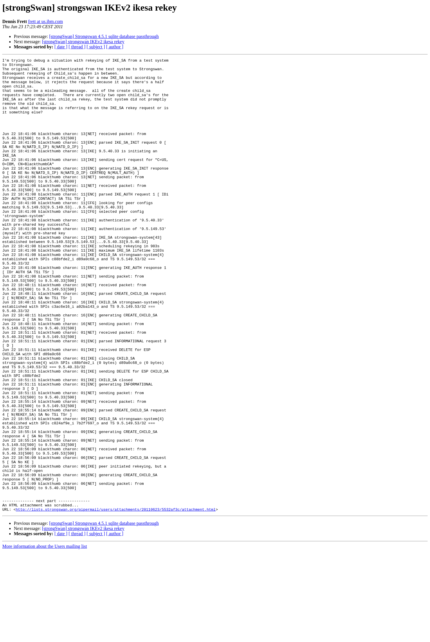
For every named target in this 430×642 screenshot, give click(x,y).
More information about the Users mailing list (44, 637)
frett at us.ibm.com (45, 21)
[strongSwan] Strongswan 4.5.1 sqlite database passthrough (104, 36)
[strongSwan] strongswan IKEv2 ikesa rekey (83, 41)
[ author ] (114, 46)
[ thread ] (77, 46)
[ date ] (60, 46)
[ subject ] (96, 46)
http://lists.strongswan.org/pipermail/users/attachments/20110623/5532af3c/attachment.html (116, 600)
